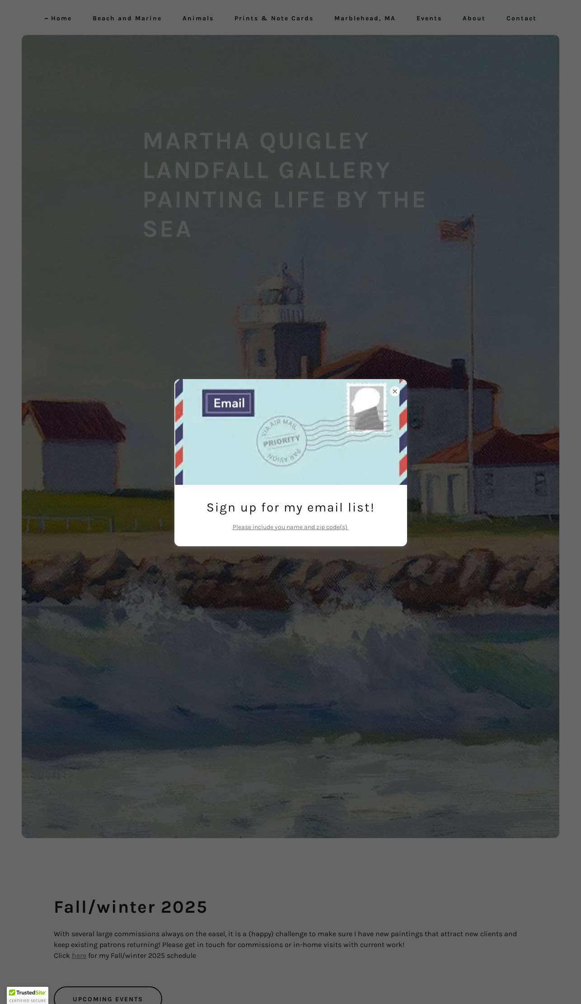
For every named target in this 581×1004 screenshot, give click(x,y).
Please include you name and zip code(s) (291, 527)
